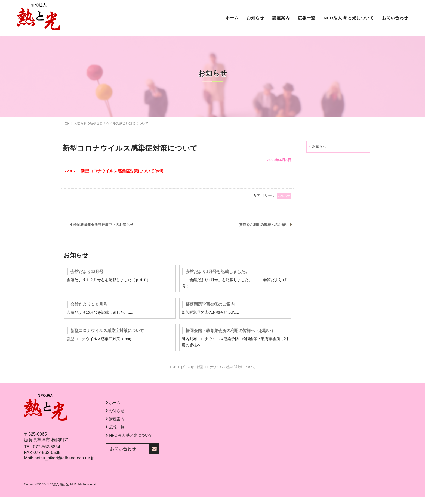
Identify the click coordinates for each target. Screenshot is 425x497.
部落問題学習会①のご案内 (210, 304)
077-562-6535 (47, 452)
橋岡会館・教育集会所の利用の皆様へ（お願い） (230, 330)
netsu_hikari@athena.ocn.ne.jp (64, 458)
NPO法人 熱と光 (58, 484)
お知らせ (319, 146)
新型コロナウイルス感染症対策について (107, 330)
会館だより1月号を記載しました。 (217, 271)
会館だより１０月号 (88, 304)
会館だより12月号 (87, 271)
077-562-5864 (46, 447)
